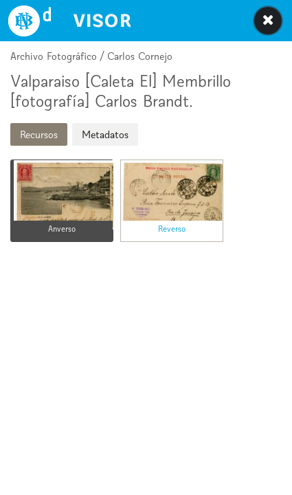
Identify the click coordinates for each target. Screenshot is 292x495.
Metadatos (105, 134)
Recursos (39, 134)
